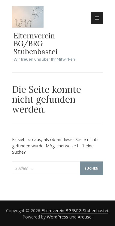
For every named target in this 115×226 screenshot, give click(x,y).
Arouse (85, 217)
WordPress (57, 217)
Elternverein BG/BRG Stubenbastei (36, 43)
